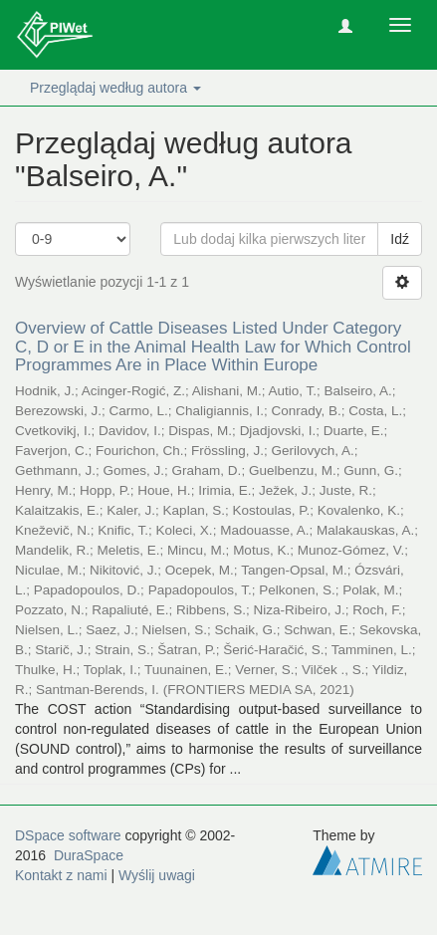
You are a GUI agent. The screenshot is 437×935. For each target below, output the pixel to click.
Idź (399, 239)
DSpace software (68, 835)
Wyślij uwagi (156, 875)
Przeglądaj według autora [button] (115, 88)
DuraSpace (88, 855)
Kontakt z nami (61, 875)
